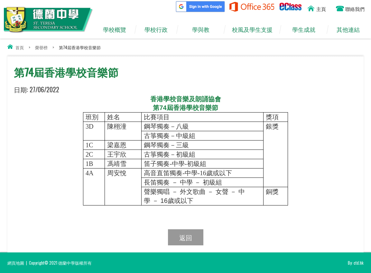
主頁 (321, 8)
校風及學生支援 (255, 30)
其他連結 (351, 30)
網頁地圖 (15, 262)
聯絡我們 (355, 8)
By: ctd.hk (356, 262)
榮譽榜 (41, 47)
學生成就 (307, 30)
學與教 (204, 30)
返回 (185, 237)
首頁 (19, 47)
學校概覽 (117, 30)
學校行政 (159, 30)
